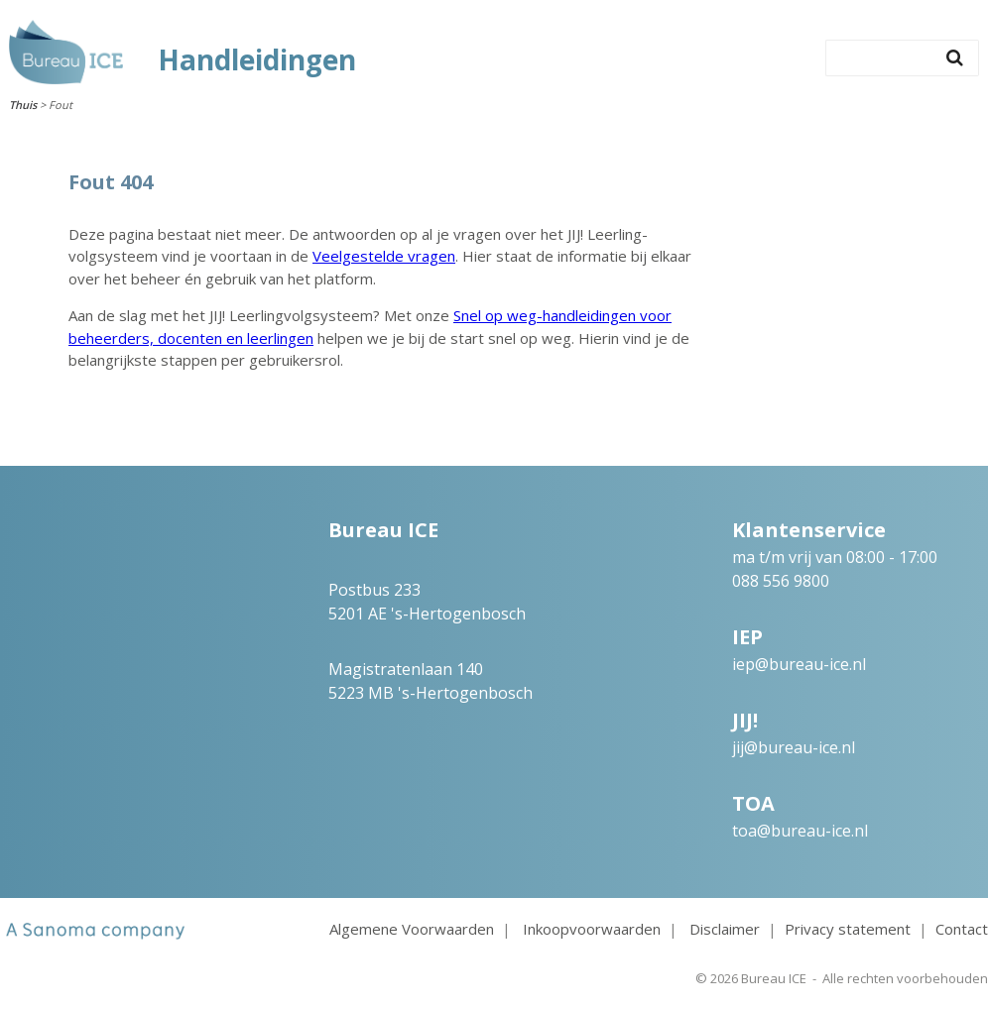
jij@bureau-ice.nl (793, 747)
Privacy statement (848, 929)
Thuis (23, 104)
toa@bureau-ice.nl (800, 830)
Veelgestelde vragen (383, 256)
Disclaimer (724, 929)
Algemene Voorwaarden (411, 929)
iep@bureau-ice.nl (799, 664)
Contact (961, 929)
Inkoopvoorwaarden (592, 929)
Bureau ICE (773, 978)
